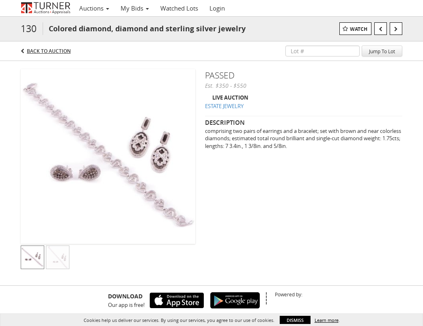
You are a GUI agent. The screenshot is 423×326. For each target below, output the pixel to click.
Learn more (327, 320)
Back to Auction (49, 51)
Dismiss (295, 320)
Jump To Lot (382, 51)
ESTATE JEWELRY (224, 106)
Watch (358, 29)
